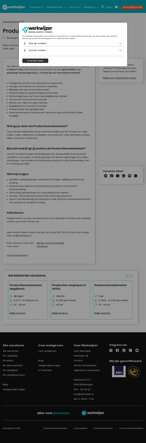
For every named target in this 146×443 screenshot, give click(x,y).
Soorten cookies (37, 50)
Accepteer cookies (35, 61)
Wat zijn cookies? (38, 43)
